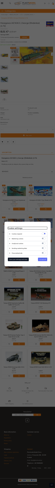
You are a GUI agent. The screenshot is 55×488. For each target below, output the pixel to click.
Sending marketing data (19, 248)
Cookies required (17, 234)
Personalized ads (17, 253)
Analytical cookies (17, 243)
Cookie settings (15, 228)
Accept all (42, 259)
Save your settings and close (18, 259)
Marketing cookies (17, 239)
